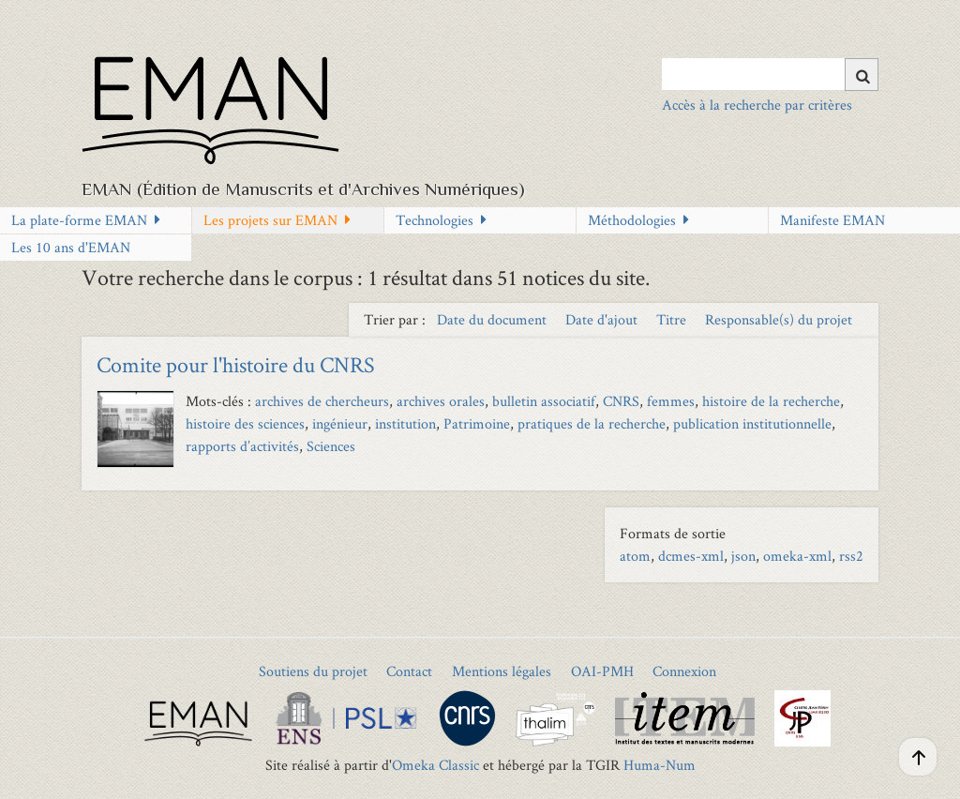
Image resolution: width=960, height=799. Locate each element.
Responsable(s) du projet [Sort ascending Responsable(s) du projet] (778, 319)
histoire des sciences (245, 423)
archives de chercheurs (322, 401)
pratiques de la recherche (592, 423)
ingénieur (340, 423)
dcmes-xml (691, 555)
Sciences (331, 446)
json (743, 555)
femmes (671, 401)
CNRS (621, 401)
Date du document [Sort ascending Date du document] (493, 319)
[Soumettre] (861, 74)
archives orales (441, 401)
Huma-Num (659, 765)
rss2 (851, 555)
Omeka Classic (435, 765)
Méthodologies (632, 220)
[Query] (770, 74)
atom (635, 555)
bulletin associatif (543, 401)
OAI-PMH (602, 671)
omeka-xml (797, 555)
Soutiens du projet (313, 671)
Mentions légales (501, 671)
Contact (409, 671)
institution (405, 423)
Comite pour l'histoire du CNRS (236, 364)
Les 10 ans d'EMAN (70, 247)
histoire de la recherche (771, 401)
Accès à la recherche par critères (757, 104)
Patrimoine (476, 423)
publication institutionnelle (752, 423)
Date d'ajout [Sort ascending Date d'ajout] (603, 319)
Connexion (684, 671)
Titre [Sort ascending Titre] (673, 319)
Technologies (434, 220)
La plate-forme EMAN (79, 220)
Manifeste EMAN (832, 220)
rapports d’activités (242, 446)
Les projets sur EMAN (270, 220)
